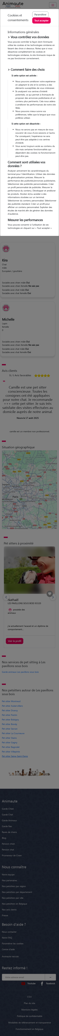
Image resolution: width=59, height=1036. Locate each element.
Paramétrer (40, 14)
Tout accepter (41, 20)
